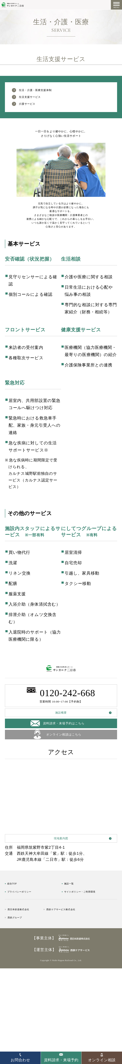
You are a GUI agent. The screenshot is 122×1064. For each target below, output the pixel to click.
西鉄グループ (20, 994)
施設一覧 (72, 954)
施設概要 (61, 767)
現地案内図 (61, 905)
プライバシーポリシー (27, 962)
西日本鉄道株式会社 (26, 986)
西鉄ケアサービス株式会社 (88, 986)
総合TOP (15, 954)
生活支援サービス (37, 100)
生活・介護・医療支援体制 (46, 91)
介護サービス (33, 110)
